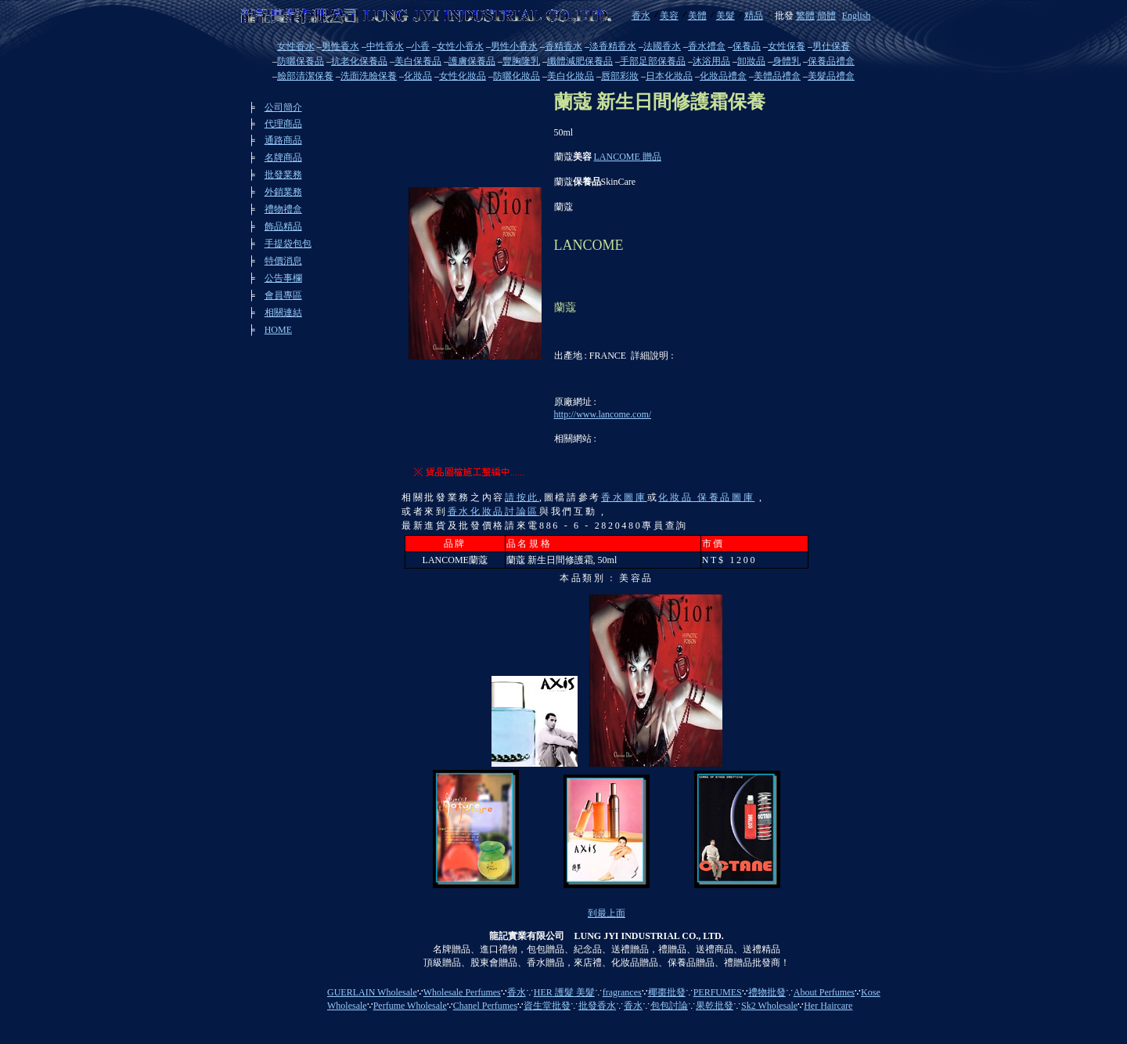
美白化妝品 (570, 75)
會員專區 (283, 295)
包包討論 (669, 1005)
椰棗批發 (667, 992)
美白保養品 (417, 61)
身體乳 (786, 61)
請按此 (522, 497)
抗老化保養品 (359, 61)
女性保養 (786, 46)
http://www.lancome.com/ (603, 414)
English (856, 15)
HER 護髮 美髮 (564, 992)
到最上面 (606, 913)
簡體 (826, 15)
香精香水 (563, 46)
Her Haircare (828, 1005)
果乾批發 (714, 1005)
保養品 (747, 46)
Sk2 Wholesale (769, 1005)
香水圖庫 (624, 497)
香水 (641, 15)
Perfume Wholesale (410, 1005)
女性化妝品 (462, 75)
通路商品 (283, 140)
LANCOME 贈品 (627, 156)
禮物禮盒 (283, 209)
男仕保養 (831, 46)
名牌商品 (283, 157)
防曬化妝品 (516, 75)
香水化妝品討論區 (493, 511)
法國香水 (662, 46)
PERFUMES (717, 992)
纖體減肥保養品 (580, 61)
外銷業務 (283, 191)
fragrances (622, 992)
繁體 (805, 15)
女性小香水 (460, 46)
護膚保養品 (471, 61)
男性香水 (340, 46)
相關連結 (283, 312)
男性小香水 (514, 46)
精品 (753, 15)
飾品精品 (283, 226)
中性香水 (385, 46)
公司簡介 (283, 107)
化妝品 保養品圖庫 (706, 497)
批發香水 (597, 1005)
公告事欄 (283, 278)
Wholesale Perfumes (462, 992)
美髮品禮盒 (831, 75)
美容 (669, 15)
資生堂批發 (547, 1005)
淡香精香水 (612, 46)
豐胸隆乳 (521, 61)
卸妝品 (751, 61)
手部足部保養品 (653, 61)
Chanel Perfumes (485, 1005)
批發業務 (283, 174)
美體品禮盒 (777, 75)
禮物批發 (767, 992)
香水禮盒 (707, 46)
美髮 (725, 15)
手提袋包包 (288, 243)
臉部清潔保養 (305, 75)
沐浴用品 (711, 61)
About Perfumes (824, 992)
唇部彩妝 (620, 75)
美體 (697, 15)
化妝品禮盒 (723, 75)
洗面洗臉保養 (368, 75)
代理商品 (283, 123)
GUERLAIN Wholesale (372, 992)
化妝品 (418, 75)
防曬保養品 (300, 61)
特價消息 (283, 260)
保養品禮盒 (831, 61)
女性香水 (296, 46)
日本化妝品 (669, 75)
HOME (278, 329)
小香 (420, 46)
